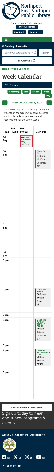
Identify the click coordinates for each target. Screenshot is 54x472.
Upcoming (14, 91)
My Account (25, 60)
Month (35, 91)
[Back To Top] (27, 466)
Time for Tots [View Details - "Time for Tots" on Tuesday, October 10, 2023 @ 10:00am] (41, 152)
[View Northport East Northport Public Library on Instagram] (29, 457)
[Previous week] (4, 102)
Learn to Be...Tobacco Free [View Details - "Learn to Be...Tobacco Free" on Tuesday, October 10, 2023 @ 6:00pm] (43, 352)
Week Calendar (20, 68)
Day (48, 95)
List (26, 91)
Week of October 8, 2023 (27, 102)
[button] (26, 23)
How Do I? (19, 32)
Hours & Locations (27, 26)
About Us (7, 434)
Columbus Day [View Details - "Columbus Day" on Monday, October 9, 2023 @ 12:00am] (26, 141)
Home (5, 68)
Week (47, 91)
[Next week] (49, 102)
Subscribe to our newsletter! (27, 407)
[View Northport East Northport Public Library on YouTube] (40, 457)
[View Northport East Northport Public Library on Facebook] (6, 457)
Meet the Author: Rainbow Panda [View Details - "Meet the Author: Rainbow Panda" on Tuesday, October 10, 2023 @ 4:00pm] (41, 323)
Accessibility (37, 434)
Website (23, 46)
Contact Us (35, 32)
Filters (14, 85)
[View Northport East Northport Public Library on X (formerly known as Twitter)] (17, 457)
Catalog (9, 46)
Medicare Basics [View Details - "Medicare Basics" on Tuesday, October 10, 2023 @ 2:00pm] (41, 291)
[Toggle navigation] (6, 40)
